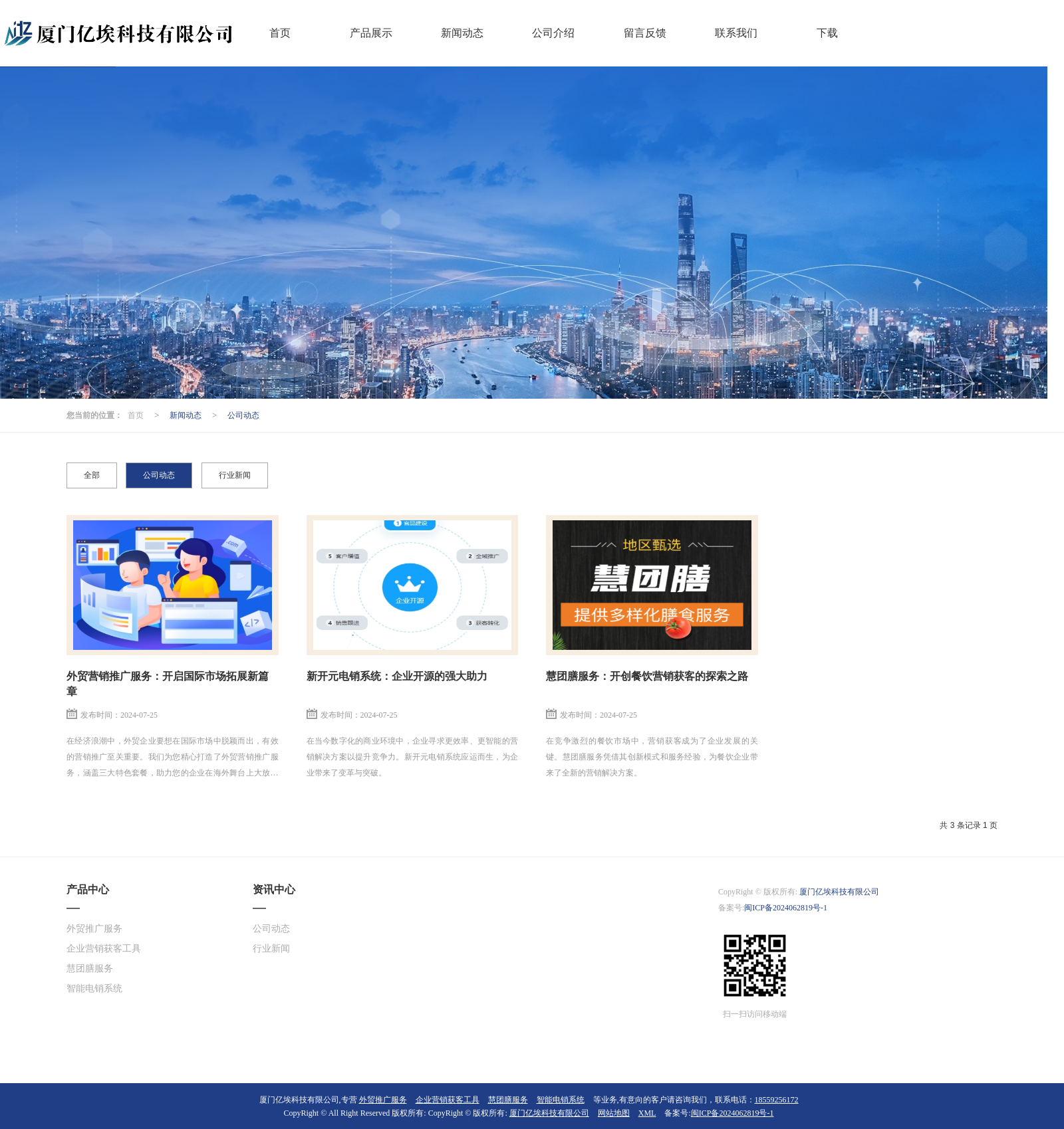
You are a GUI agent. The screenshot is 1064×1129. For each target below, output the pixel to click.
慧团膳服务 (89, 969)
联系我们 (736, 33)
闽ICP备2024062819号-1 (785, 907)
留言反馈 (645, 33)
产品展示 (371, 33)
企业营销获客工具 (103, 949)
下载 (827, 33)
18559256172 (777, 1099)
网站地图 (614, 1113)
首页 (280, 33)
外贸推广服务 (94, 929)
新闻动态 (462, 33)
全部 (92, 475)
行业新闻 (235, 475)
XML (647, 1113)
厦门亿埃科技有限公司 (839, 891)
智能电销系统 (94, 988)
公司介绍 (553, 33)
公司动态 (243, 415)
